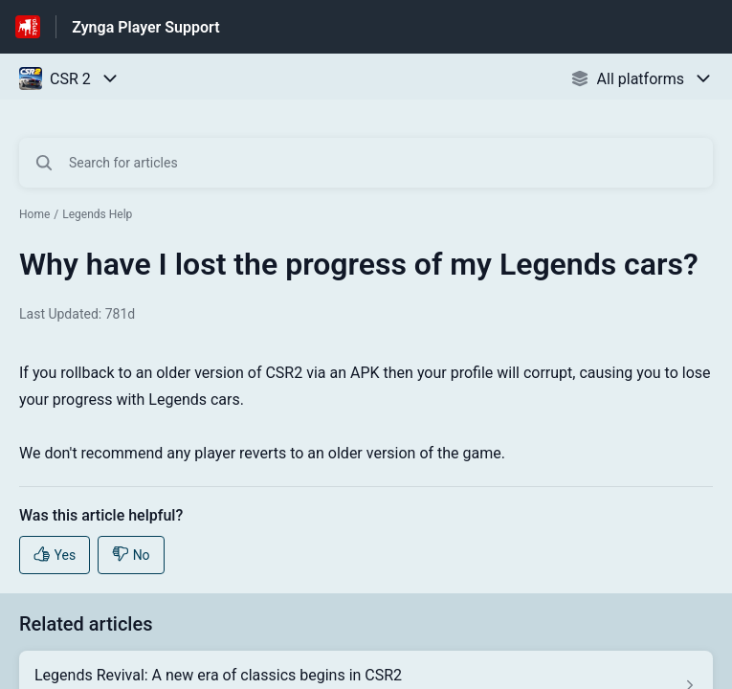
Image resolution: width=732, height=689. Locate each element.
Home (34, 214)
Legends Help (97, 214)
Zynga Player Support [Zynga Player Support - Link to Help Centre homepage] (145, 27)
